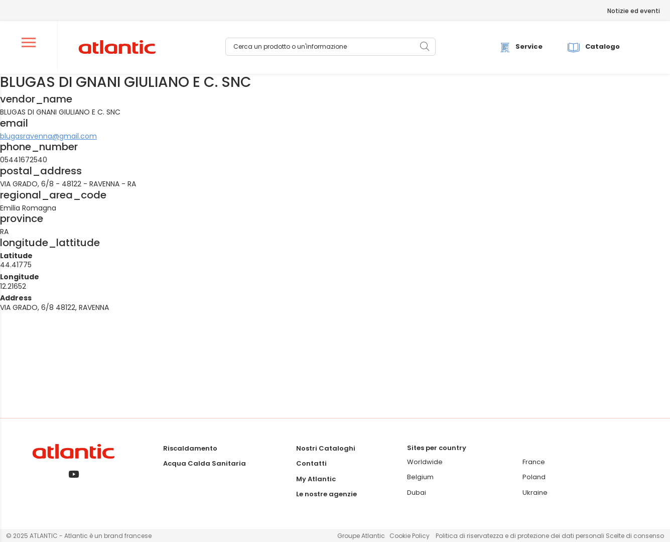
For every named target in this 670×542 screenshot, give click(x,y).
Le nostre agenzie (326, 494)
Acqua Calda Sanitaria (204, 463)
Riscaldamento (190, 448)
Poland (534, 477)
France (533, 462)
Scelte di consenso (635, 535)
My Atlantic (316, 479)
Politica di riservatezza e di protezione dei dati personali (521, 535)
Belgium (420, 477)
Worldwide (425, 462)
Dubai (416, 492)
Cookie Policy (409, 535)
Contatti (311, 463)
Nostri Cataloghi (325, 448)
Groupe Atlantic (361, 535)
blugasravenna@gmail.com (48, 136)
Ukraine (535, 492)
